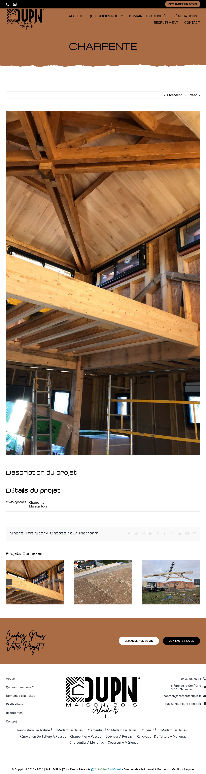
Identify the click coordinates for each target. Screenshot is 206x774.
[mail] (14, 4)
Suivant (191, 95)
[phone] (7, 4)
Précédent (174, 95)
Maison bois (38, 506)
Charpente (36, 502)
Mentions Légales (183, 769)
